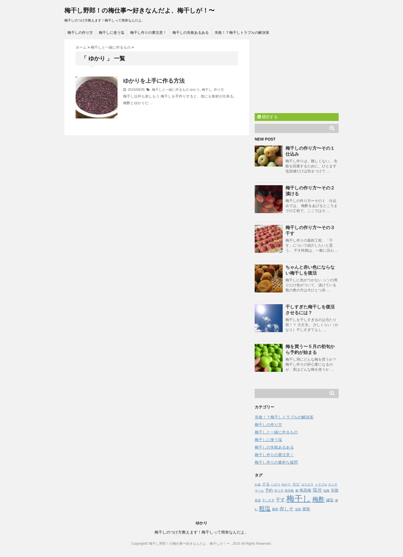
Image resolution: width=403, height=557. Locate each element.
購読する (267, 117)
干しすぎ (268, 500)
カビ (296, 484)
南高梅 (305, 490)
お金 (258, 484)
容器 (258, 500)
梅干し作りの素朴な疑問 (276, 462)
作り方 (219, 90)
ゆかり (195, 90)
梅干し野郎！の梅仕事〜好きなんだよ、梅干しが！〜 (139, 10)
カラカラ (307, 484)
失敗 (335, 490)
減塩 (330, 500)
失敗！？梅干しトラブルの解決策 (242, 32)
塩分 (317, 490)
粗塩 (265, 508)
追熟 (298, 509)
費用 (275, 509)
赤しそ (286, 508)
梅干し (207, 90)
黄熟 (306, 509)
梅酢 (318, 499)
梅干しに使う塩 (111, 32)
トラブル (321, 484)
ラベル (259, 490)
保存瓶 (289, 490)
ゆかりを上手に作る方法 (154, 81)
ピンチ (333, 484)
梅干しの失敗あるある (190, 32)
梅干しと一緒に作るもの (170, 90)
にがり (275, 484)
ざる (266, 484)
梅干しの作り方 (80, 32)
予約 (269, 490)
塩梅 (326, 490)
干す (280, 500)
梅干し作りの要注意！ (148, 32)
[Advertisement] (297, 74)
